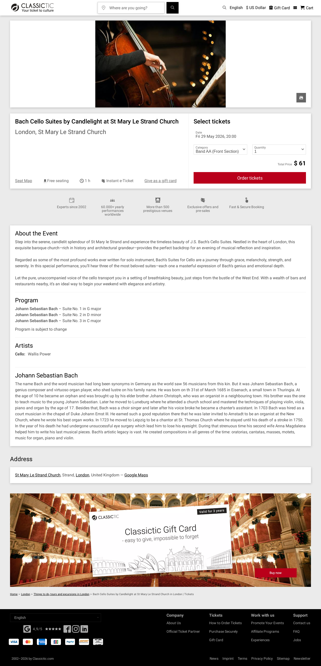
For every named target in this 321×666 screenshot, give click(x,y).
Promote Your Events (267, 623)
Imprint (228, 658)
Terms (242, 658)
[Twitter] (75, 630)
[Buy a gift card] (160, 540)
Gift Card (216, 640)
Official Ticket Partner (183, 631)
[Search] (173, 8)
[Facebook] (27, 628)
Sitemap (283, 658)
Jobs (297, 640)
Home (14, 594)
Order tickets (250, 178)
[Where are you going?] (134, 6)
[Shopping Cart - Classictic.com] (306, 8)
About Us (174, 623)
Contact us (301, 623)
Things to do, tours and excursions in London (61, 594)
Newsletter (302, 658)
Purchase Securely (223, 631)
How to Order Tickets (225, 623)
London (82, 475)
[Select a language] (55, 617)
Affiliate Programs (265, 631)
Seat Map (23, 180)
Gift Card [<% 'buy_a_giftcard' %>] (279, 8)
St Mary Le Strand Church (37, 475)
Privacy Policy (262, 658)
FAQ (296, 631)
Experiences (260, 640)
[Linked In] (84, 630)
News (214, 658)
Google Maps (136, 475)
